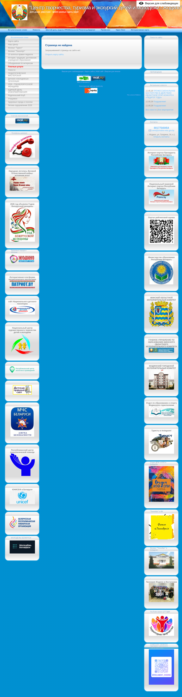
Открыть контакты (162, 137)
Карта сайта (13, 41)
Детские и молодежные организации (18, 80)
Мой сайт (99, 71)
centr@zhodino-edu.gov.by (163, 130)
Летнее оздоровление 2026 (20, 105)
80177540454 (161, 128)
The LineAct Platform (134, 95)
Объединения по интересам (20, 63)
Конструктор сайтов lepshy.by (91, 86)
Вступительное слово (19, 37)
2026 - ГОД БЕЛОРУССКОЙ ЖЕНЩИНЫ (20, 85)
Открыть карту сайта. (54, 54)
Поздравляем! (160, 101)
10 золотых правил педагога (20, 54)
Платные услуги (15, 67)
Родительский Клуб (16, 95)
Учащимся (12, 99)
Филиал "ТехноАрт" (16, 51)
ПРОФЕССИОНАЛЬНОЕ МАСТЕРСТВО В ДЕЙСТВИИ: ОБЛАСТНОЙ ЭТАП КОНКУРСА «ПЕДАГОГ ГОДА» (160, 94)
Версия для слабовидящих (73, 71)
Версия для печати (112, 71)
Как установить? (83, 82)
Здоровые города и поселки (20, 102)
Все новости (151, 110)
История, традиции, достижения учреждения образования (22, 59)
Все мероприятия (165, 110)
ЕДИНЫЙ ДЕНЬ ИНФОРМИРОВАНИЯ (17, 91)
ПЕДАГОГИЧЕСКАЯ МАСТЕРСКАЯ (17, 74)
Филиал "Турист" (15, 48)
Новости (11, 70)
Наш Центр (13, 44)
